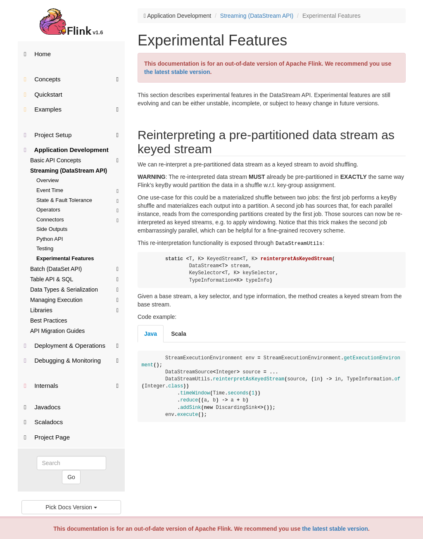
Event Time (77, 190)
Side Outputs (51, 229)
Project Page (47, 437)
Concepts (71, 79)
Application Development (66, 149)
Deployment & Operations (71, 345)
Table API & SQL (74, 279)
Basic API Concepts (74, 160)
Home (37, 53)
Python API (49, 239)
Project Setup (71, 134)
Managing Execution (74, 299)
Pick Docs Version (71, 507)
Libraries (74, 309)
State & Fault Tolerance (77, 200)
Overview (47, 180)
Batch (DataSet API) (74, 268)
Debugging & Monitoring (71, 360)
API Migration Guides (57, 331)
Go (71, 477)
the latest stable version (335, 528)
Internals (71, 385)
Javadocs (42, 407)
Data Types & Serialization (74, 289)
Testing (44, 248)
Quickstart (43, 94)
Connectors (77, 219)
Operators (77, 209)
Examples (71, 109)
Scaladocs (43, 421)
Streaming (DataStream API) (68, 170)
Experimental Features (65, 258)
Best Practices (48, 320)
